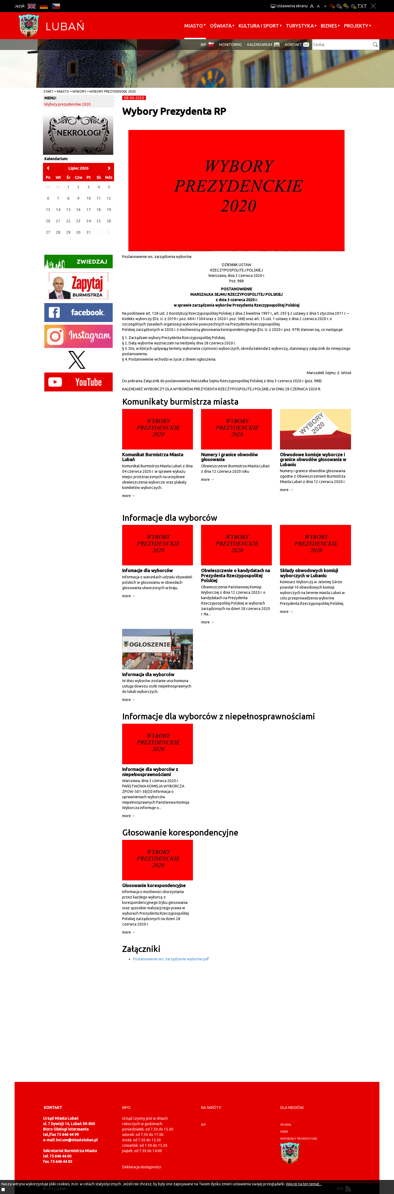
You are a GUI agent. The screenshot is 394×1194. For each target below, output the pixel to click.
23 (78, 221)
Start (49, 91)
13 (48, 209)
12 (109, 198)
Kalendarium (259, 44)
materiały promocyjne (298, 1138)
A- (325, 6)
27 (48, 232)
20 (48, 221)
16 (78, 209)
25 (98, 221)
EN (31, 6)
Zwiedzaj (75, 263)
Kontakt (293, 44)
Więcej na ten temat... (304, 1184)
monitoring (230, 44)
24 (88, 221)
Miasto (193, 25)
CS (56, 6)
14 (58, 209)
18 (98, 209)
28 (58, 232)
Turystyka (300, 25)
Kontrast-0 (339, 6)
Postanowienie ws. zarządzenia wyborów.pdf (171, 959)
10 (88, 198)
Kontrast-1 (346, 6)
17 (88, 209)
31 (88, 232)
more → (128, 496)
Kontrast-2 (353, 6)
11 (98, 198)
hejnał (285, 1124)
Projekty (356, 25)
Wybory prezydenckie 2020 (112, 91)
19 (109, 209)
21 (58, 221)
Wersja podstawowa (332, 6)
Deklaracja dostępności (141, 1167)
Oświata (221, 25)
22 (68, 221)
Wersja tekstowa (362, 6)
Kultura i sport (259, 25)
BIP (203, 44)
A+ (311, 6)
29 (68, 232)
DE (44, 6)
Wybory (79, 91)
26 (109, 221)
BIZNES (329, 25)
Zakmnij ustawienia (373, 6)
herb (284, 1131)
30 (78, 232)
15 (68, 209)
